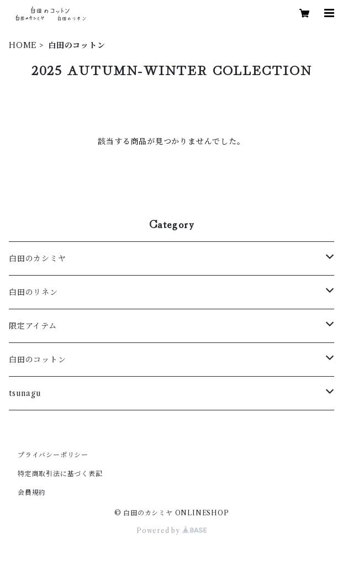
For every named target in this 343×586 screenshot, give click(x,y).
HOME (23, 45)
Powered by (171, 530)
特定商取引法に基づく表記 (60, 473)
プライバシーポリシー (53, 455)
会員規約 (32, 492)
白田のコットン (37, 360)
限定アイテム (33, 326)
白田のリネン (33, 292)
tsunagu (25, 393)
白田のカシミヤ (37, 258)
